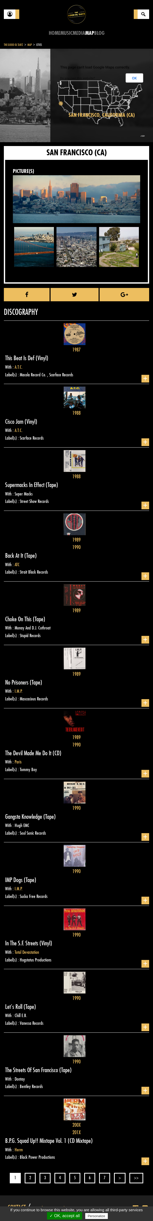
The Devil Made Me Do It (29, 753)
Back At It (14, 556)
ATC (17, 564)
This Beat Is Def (20, 358)
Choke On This (19, 619)
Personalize (96, 1216)
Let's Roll (14, 1007)
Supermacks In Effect (25, 485)
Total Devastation (27, 952)
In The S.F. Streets (22, 943)
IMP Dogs (14, 880)
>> (136, 1178)
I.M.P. (19, 691)
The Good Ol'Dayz (13, 44)
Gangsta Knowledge (24, 817)
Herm (19, 1149)
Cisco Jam (15, 422)
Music (66, 33)
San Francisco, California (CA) (102, 115)
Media (79, 33)
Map (89, 33)
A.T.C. (19, 367)
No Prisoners (17, 682)
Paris (18, 762)
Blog (99, 33)
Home (54, 33)
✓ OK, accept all (65, 1216)
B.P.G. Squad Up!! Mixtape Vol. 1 (36, 1141)
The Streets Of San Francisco (32, 1070)
